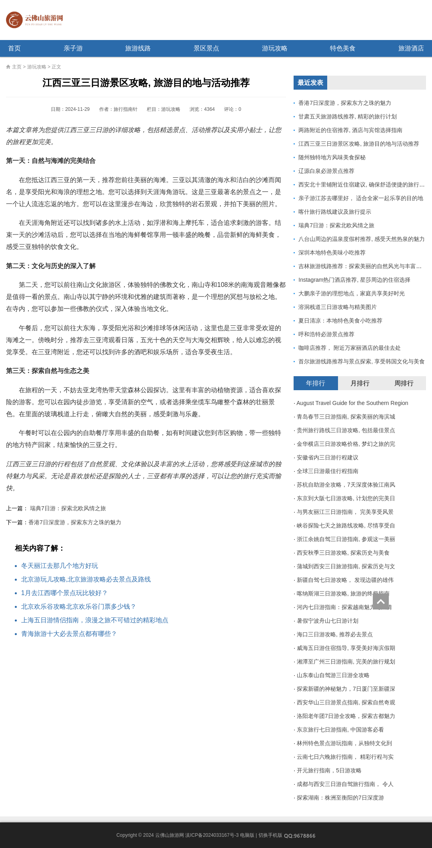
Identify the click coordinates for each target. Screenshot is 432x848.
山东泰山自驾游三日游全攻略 (333, 675)
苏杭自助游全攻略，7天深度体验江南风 (346, 484)
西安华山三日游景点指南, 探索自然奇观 (346, 702)
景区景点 (206, 48)
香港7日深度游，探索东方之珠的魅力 (74, 522)
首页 (14, 48)
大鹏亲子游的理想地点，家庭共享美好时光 (351, 293)
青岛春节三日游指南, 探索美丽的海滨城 (346, 416)
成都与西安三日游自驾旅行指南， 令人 (345, 784)
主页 (17, 67)
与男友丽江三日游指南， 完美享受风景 (345, 512)
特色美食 (343, 48)
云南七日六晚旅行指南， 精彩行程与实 (345, 757)
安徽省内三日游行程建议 (327, 457)
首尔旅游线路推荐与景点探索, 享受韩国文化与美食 (361, 361)
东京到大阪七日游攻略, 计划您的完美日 (346, 498)
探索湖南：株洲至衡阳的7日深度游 (340, 797)
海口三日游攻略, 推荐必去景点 (335, 634)
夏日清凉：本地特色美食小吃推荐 (340, 320)
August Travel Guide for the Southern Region (352, 403)
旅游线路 (138, 48)
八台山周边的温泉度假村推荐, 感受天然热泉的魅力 (361, 239)
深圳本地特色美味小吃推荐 (332, 252)
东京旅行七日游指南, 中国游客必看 (340, 729)
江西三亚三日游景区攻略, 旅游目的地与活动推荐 (358, 143)
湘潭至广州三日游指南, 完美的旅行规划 (346, 661)
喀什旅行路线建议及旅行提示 (334, 211)
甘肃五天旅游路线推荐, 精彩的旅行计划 (347, 116)
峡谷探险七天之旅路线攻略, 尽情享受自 (346, 525)
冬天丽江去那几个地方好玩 (59, 565)
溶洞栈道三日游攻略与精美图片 (337, 307)
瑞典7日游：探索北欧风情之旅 (68, 508)
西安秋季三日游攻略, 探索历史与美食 (343, 552)
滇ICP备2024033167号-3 (211, 835)
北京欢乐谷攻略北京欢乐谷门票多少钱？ (78, 606)
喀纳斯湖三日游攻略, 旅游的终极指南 (343, 593)
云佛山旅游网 (37, 20)
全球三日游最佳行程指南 (327, 471)
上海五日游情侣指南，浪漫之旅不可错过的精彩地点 (94, 620)
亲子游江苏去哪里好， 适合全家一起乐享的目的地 (360, 198)
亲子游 (73, 48)
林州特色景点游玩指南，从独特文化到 (344, 743)
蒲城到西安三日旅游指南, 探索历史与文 (346, 566)
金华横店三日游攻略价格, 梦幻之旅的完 (346, 444)
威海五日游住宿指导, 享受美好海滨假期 (346, 648)
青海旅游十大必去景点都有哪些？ (69, 633)
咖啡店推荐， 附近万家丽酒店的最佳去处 (349, 348)
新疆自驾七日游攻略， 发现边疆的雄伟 (345, 580)
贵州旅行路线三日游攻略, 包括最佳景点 (346, 430)
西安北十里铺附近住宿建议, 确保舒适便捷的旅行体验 (364, 184)
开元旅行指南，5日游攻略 (329, 770)
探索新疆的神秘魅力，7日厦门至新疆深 (346, 689)
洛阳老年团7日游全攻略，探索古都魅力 (346, 716)
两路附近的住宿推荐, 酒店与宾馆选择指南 (350, 130)
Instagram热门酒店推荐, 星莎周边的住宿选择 (354, 280)
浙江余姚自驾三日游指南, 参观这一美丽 (346, 539)
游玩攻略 (275, 48)
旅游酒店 (411, 48)
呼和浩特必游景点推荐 (326, 334)
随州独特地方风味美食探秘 (332, 157)
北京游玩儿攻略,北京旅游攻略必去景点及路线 (86, 579)
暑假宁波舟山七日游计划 (327, 620)
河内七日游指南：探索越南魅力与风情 (344, 607)
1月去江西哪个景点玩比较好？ (64, 592)
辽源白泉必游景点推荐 (326, 171)
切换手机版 (270, 835)
